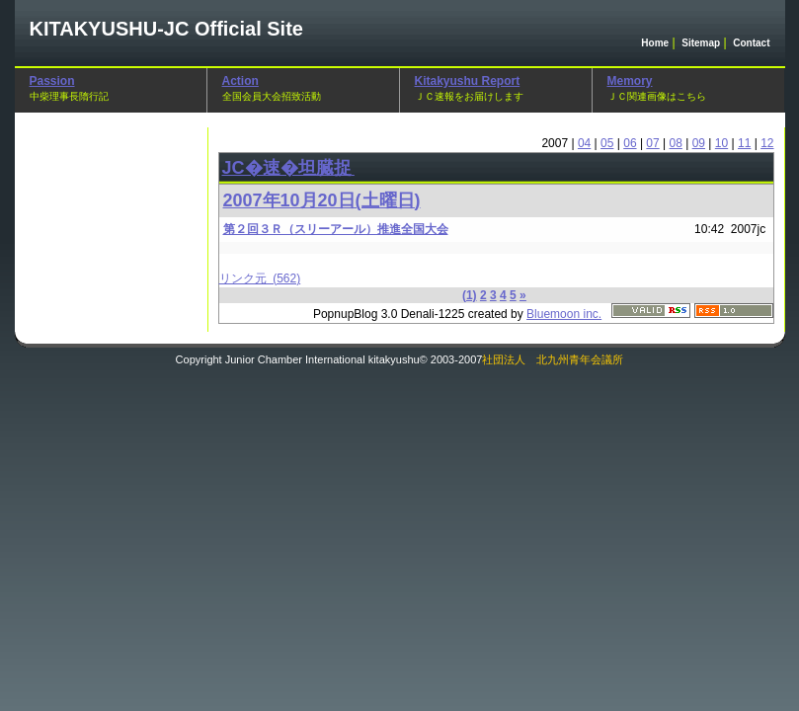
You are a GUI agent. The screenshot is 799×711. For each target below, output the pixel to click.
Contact (751, 43)
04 (584, 143)
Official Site (166, 29)
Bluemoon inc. (563, 314)
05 (606, 143)
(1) (469, 295)
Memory (630, 81)
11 (744, 143)
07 (652, 143)
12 (766, 143)
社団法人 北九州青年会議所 (552, 359)
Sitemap (700, 43)
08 (676, 143)
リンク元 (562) (260, 278)
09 (698, 143)
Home (655, 43)
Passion (52, 81)
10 (721, 143)
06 (629, 143)
